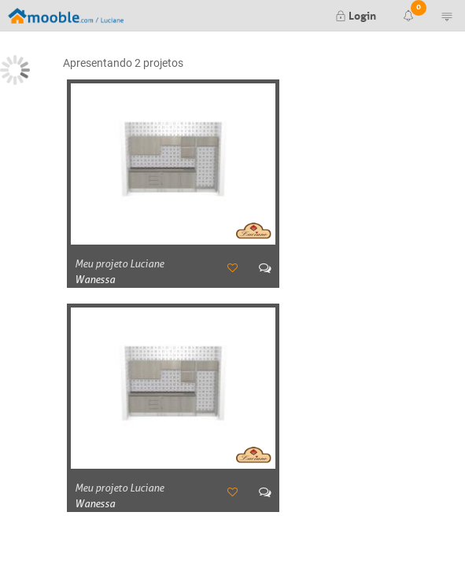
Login (355, 14)
